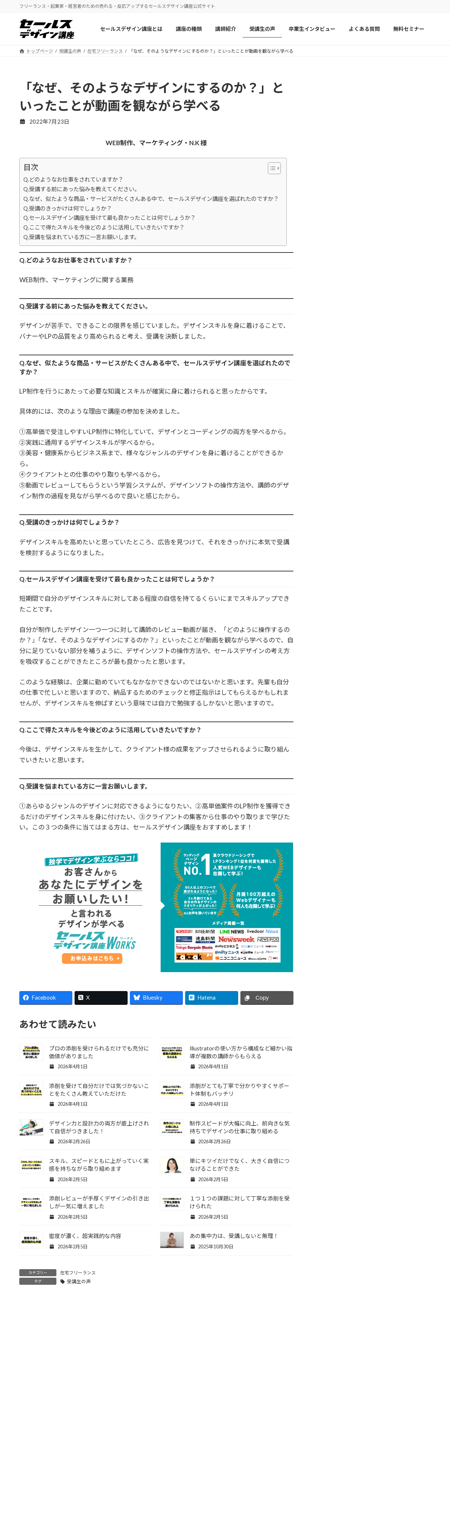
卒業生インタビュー (153, 1471)
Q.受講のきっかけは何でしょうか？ (67, 208)
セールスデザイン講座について (166, 1427)
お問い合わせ (357, 1441)
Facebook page (374, 885)
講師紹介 (140, 1441)
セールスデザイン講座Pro (266, 1441)
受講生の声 (79, 1281)
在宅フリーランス (78, 1272)
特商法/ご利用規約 (363, 1471)
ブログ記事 (143, 1486)
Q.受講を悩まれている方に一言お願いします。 (81, 237)
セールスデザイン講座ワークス (272, 1427)
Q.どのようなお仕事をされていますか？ (73, 179)
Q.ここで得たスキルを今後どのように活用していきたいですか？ (104, 227)
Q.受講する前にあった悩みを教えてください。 (81, 189)
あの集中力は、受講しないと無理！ (234, 1235)
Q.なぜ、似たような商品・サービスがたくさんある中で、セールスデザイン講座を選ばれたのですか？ (151, 198)
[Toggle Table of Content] (270, 168)
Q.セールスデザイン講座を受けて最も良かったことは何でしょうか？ (109, 217)
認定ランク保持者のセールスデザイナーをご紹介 (164, 1519)
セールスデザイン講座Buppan (271, 1456)
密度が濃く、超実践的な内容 (85, 1235)
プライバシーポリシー (368, 1456)
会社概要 (352, 1427)
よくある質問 (251, 1471)
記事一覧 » (414, 837)
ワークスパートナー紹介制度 (164, 1500)
